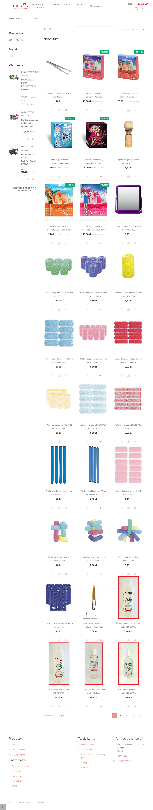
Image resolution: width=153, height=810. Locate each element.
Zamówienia (86, 749)
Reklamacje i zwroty (20, 766)
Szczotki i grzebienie (74, 5)
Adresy (84, 762)
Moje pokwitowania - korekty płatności (93, 756)
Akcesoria (56, 5)
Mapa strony (17, 781)
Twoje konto (86, 738)
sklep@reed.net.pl (124, 761)
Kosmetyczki (38, 5)
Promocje (40, 7)
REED (11, 56)
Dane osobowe (87, 745)
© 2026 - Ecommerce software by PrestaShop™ (27, 802)
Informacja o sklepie (127, 738)
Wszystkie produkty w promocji (24, 189)
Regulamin (16, 771)
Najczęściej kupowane (21, 754)
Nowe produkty (18, 749)
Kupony (84, 767)
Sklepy (15, 786)
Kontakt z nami (18, 776)
